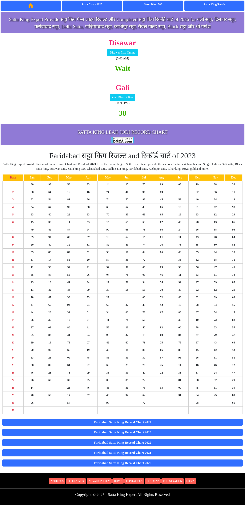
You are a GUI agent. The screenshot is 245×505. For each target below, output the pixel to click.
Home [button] (118, 481)
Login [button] (190, 481)
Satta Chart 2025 (92, 4)
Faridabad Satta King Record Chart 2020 (122, 463)
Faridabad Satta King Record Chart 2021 (122, 453)
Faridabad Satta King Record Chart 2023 (122, 432)
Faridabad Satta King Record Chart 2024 (122, 422)
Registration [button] (172, 481)
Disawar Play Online (122, 52)
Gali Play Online (122, 97)
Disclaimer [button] (76, 481)
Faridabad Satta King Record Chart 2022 (122, 442)
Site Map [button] (153, 481)
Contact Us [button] (134, 481)
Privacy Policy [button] (99, 481)
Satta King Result (214, 4)
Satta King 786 (153, 4)
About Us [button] (57, 481)
